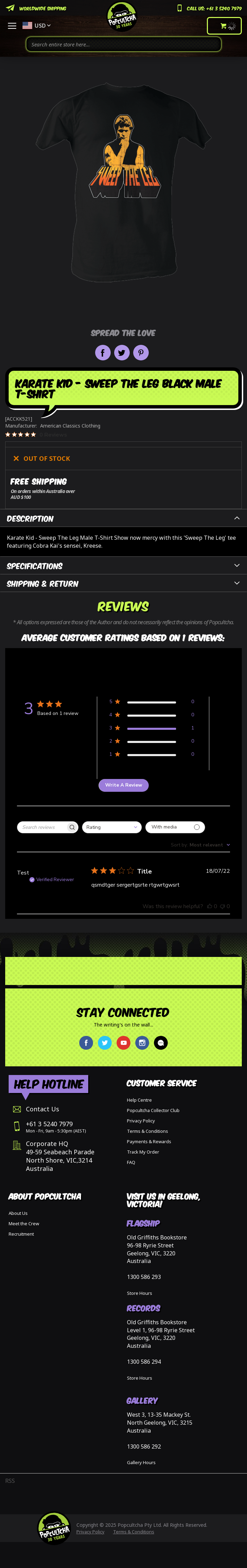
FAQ (131, 1162)
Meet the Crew (24, 1223)
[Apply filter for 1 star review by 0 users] (151, 755)
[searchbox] (41, 827)
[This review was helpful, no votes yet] (209, 906)
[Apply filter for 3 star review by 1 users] (151, 729)
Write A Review (123, 785)
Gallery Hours (141, 1462)
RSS (10, 1481)
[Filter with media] (175, 827)
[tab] (123, 518)
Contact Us (42, 1109)
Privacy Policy (141, 1121)
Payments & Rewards (149, 1141)
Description (30, 517)
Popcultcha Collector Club (153, 1110)
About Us (18, 1213)
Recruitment (21, 1234)
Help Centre (139, 1100)
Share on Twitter (122, 352)
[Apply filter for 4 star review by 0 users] (151, 716)
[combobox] (123, 44)
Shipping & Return (43, 583)
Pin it (141, 352)
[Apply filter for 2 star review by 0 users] (151, 742)
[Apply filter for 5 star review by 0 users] (151, 703)
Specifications (35, 565)
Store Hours (139, 1293)
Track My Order (143, 1152)
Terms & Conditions (147, 1131)
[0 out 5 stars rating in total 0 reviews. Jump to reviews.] (36, 434)
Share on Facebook (103, 352)
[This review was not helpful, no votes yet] (222, 906)
